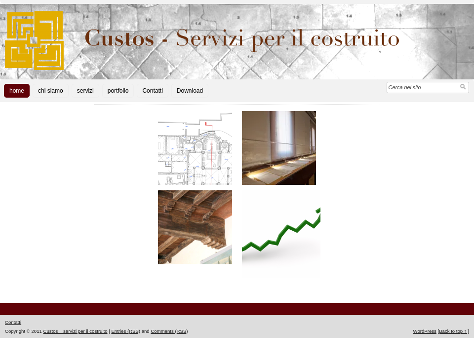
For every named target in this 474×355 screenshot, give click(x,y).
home (16, 90)
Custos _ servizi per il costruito (75, 331)
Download (190, 90)
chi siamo (50, 90)
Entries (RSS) (125, 331)
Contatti (152, 90)
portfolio (118, 90)
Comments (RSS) (169, 331)
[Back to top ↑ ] (453, 331)
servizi (85, 90)
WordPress (424, 331)
